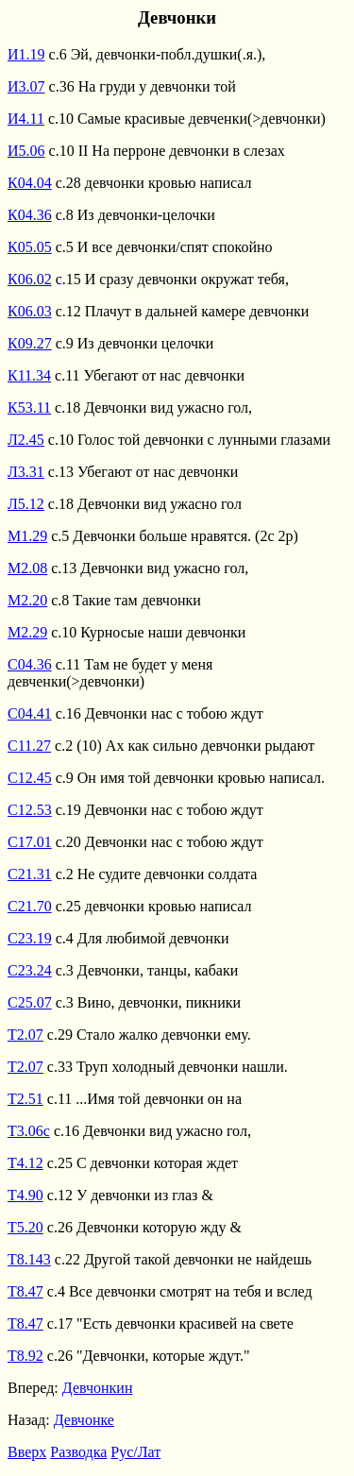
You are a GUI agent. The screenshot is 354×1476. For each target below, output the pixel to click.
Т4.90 (25, 1195)
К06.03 (30, 311)
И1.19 (26, 54)
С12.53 (30, 810)
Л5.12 (26, 504)
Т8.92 (25, 1356)
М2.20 (27, 600)
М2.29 (27, 632)
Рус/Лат (135, 1452)
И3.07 (26, 86)
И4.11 (26, 118)
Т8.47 (25, 1291)
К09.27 (30, 343)
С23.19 (30, 938)
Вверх (27, 1452)
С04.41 (30, 713)
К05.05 (30, 247)
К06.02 (30, 279)
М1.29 (27, 536)
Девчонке (84, 1420)
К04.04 (30, 183)
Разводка (78, 1452)
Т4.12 (25, 1163)
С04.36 (30, 664)
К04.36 (30, 215)
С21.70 (30, 906)
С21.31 (30, 874)
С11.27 (29, 746)
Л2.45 (26, 440)
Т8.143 (29, 1259)
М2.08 (27, 568)
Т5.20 (25, 1227)
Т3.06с (29, 1131)
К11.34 (29, 375)
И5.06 (26, 151)
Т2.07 (25, 1034)
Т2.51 (25, 1099)
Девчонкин (97, 1388)
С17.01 (30, 842)
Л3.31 (26, 472)
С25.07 (30, 1002)
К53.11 (29, 407)
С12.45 (30, 778)
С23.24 (30, 970)
